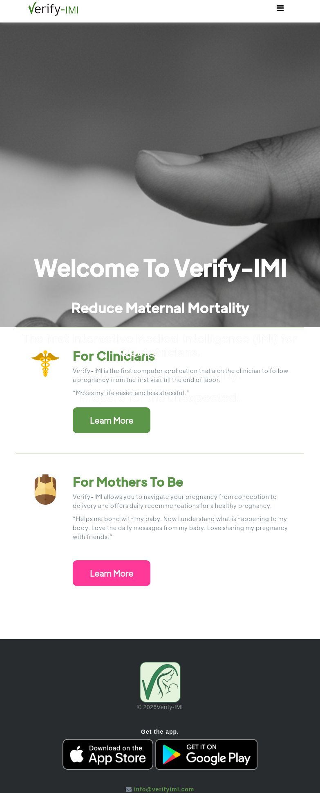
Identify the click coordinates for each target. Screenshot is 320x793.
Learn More (111, 420)
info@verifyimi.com (164, 789)
